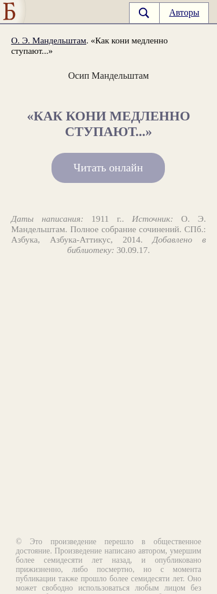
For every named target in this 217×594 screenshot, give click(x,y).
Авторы (184, 12)
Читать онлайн (108, 168)
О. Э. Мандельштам (48, 40)
